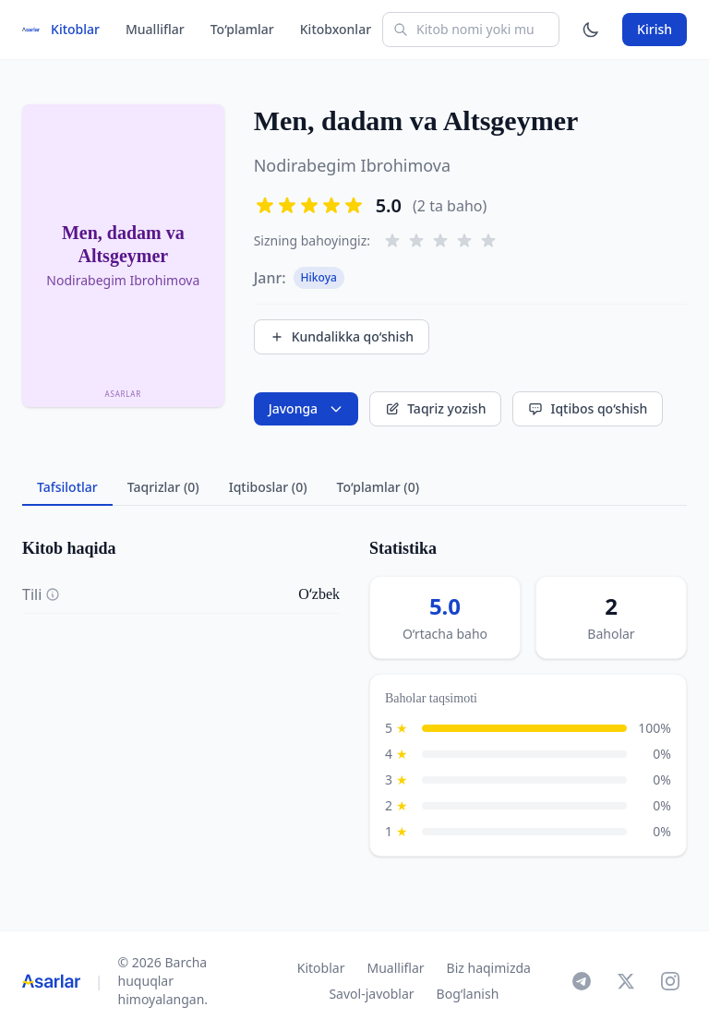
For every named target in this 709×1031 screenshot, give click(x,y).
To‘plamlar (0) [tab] (378, 487)
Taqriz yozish (435, 408)
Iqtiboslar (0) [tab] (268, 487)
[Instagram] (670, 981)
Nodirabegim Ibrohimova (352, 165)
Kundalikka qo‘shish (342, 336)
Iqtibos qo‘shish (587, 408)
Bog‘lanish (468, 993)
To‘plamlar (242, 29)
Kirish (654, 29)
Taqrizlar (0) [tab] (163, 487)
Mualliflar (155, 29)
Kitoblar (75, 29)
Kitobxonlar (335, 29)
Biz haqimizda (489, 968)
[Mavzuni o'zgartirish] (590, 29)
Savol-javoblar (371, 993)
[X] (626, 981)
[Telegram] (581, 981)
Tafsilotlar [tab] (67, 487)
